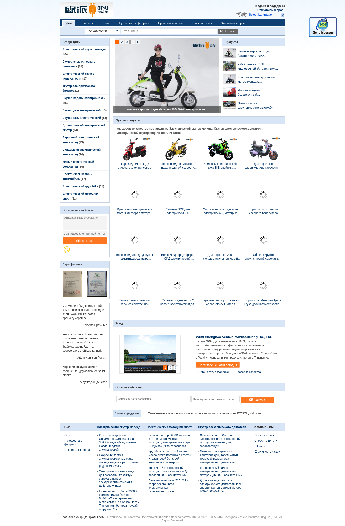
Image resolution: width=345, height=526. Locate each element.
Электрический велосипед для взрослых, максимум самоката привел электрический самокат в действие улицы (116, 478)
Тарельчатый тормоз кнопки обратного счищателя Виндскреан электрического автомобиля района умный (220, 302)
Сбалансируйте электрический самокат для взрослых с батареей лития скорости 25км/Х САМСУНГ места (263, 257)
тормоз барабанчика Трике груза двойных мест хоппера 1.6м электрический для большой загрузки (263, 302)
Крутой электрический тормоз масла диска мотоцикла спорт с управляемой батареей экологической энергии (170, 457)
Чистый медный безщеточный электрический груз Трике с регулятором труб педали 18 (257, 92)
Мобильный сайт (267, 452)
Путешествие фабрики (134, 23)
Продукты (86, 23)
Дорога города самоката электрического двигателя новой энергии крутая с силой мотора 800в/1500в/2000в (221, 486)
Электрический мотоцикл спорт (169, 427)
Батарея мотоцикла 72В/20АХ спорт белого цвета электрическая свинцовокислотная (168, 486)
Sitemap (259, 446)
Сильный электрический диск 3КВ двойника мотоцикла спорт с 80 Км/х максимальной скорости (220, 166)
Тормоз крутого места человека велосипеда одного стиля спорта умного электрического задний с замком (263, 211)
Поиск (229, 31)
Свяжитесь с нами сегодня (218, 365)
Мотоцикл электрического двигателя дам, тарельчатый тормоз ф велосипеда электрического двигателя (219, 457)
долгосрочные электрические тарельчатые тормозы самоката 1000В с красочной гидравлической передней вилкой (263, 166)
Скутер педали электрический (84, 98)
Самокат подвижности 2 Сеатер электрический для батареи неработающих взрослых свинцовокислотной (178, 302)
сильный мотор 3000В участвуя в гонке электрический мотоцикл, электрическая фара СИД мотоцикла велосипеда (169, 441)
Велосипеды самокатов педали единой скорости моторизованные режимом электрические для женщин (177, 166)
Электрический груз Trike (80, 186)
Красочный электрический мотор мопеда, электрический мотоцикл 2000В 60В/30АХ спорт (257, 79)
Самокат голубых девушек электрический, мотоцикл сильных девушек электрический (220, 211)
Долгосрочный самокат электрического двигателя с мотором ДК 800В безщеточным (221, 471)
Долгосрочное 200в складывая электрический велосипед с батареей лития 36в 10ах (220, 257)
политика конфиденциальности (84, 517)
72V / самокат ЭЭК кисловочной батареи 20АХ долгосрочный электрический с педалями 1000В (257, 67)
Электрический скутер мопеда (84, 49)
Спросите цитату (265, 440)
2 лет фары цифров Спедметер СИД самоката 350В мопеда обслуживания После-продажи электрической (118, 442)
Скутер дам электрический (82, 110)
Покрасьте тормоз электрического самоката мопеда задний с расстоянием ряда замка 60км (119, 460)
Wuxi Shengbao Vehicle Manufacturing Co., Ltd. (234, 337)
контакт (84, 241)
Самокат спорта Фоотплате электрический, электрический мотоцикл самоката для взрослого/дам (220, 441)
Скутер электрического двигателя (222, 427)
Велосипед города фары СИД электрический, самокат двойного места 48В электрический (177, 257)
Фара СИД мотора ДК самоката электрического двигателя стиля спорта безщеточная (134, 166)
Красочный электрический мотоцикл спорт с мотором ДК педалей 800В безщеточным (134, 211)
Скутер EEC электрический (82, 118)
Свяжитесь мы (202, 23)
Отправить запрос (270, 10)
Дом (69, 23)
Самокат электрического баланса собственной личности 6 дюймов (134, 302)
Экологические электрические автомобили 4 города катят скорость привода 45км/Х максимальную (257, 105)
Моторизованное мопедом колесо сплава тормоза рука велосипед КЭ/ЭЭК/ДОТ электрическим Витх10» (208, 413)
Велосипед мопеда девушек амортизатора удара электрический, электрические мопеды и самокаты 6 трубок (134, 257)
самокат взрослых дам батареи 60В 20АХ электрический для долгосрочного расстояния (167, 109)
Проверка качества (171, 23)
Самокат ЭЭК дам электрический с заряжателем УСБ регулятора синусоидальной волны (177, 211)
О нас (106, 23)
